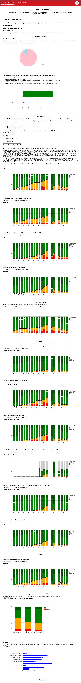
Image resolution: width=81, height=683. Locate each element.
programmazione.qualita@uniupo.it (40, 680)
